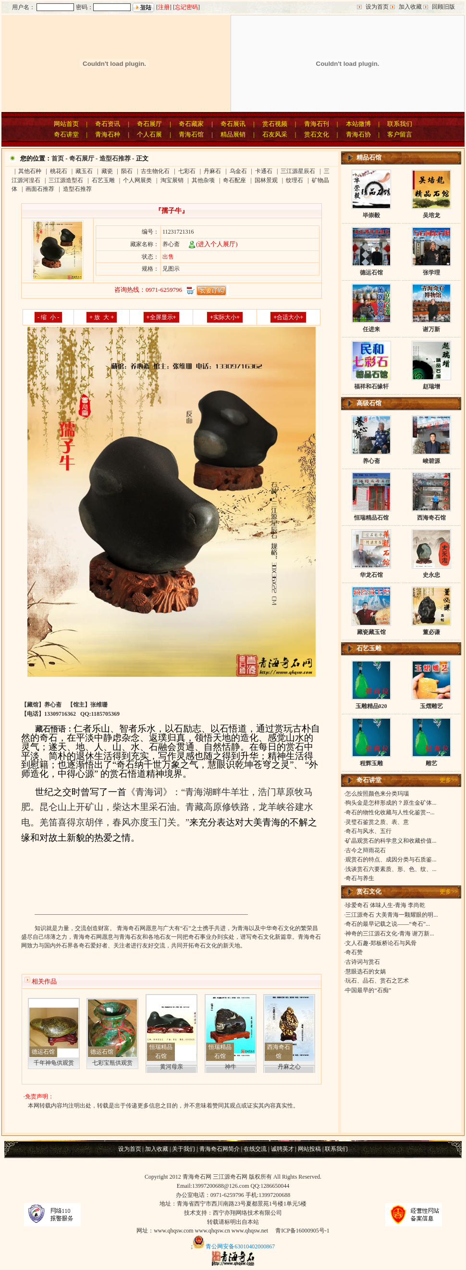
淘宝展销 (172, 180)
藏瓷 (107, 171)
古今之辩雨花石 (365, 850)
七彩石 (187, 171)
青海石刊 (316, 123)
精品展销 (233, 134)
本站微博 (358, 123)
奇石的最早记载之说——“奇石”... (387, 924)
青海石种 (107, 134)
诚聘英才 (282, 1148)
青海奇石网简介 (219, 1148)
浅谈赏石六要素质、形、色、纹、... (390, 869)
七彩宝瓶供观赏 (112, 1062)
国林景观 (266, 180)
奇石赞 (354, 952)
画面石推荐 (39, 189)
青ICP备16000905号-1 (302, 1230)
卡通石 (263, 171)
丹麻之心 (289, 1066)
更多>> (449, 780)
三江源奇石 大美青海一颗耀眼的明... (391, 914)
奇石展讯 (233, 123)
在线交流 (255, 1148)
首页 (57, 158)
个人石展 (149, 134)
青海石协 (358, 134)
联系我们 (399, 123)
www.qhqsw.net (250, 1230)
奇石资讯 (107, 123)
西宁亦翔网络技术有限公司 (247, 1212)
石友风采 (274, 134)
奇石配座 (234, 180)
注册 (164, 7)
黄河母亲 (171, 1066)
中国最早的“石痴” (368, 990)
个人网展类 (137, 180)
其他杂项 (203, 180)
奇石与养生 (359, 878)
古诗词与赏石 (362, 962)
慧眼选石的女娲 (365, 971)
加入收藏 (410, 6)
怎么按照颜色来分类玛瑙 (377, 793)
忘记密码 (186, 7)
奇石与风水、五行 (368, 831)
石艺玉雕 (103, 180)
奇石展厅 (149, 123)
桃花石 (58, 171)
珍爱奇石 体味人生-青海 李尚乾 (385, 905)
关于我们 (183, 1148)
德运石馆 (43, 1051)
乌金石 (238, 171)
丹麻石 (212, 171)
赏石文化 (316, 134)
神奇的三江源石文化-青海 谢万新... (389, 933)
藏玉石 (84, 171)
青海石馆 (191, 134)
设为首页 (377, 6)
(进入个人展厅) (213, 244)
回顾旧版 (443, 6)
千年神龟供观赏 (54, 1062)
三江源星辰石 (298, 171)
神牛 (230, 1066)
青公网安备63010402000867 (240, 1246)
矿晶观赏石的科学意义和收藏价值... (390, 840)
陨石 (127, 171)
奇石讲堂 (66, 134)
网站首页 (66, 123)
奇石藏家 (191, 123)
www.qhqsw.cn (212, 1230)
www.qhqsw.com (173, 1230)
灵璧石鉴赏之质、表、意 (377, 822)
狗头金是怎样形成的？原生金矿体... (390, 802)
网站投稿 (309, 1148)
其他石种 (29, 171)
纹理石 (294, 180)
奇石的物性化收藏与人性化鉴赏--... (389, 812)
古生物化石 (155, 171)
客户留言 (399, 134)
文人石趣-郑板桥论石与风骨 (381, 943)
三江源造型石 (66, 180)
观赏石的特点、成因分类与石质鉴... (390, 859)
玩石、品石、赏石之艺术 (377, 980)
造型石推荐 (115, 158)
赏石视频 (274, 123)
